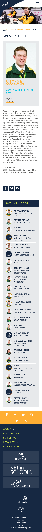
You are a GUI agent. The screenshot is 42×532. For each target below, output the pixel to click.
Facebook (6, 188)
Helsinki (27, 29)
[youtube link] (23, 414)
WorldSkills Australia (8, 29)
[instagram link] (31, 414)
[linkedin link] (25, 421)
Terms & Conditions (21, 523)
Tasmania (10, 102)
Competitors (20, 29)
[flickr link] (15, 414)
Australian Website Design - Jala (21, 528)
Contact (21, 525)
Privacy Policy (21, 520)
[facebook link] (7, 414)
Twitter (11, 188)
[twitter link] (17, 421)
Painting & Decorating (15, 83)
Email (17, 188)
